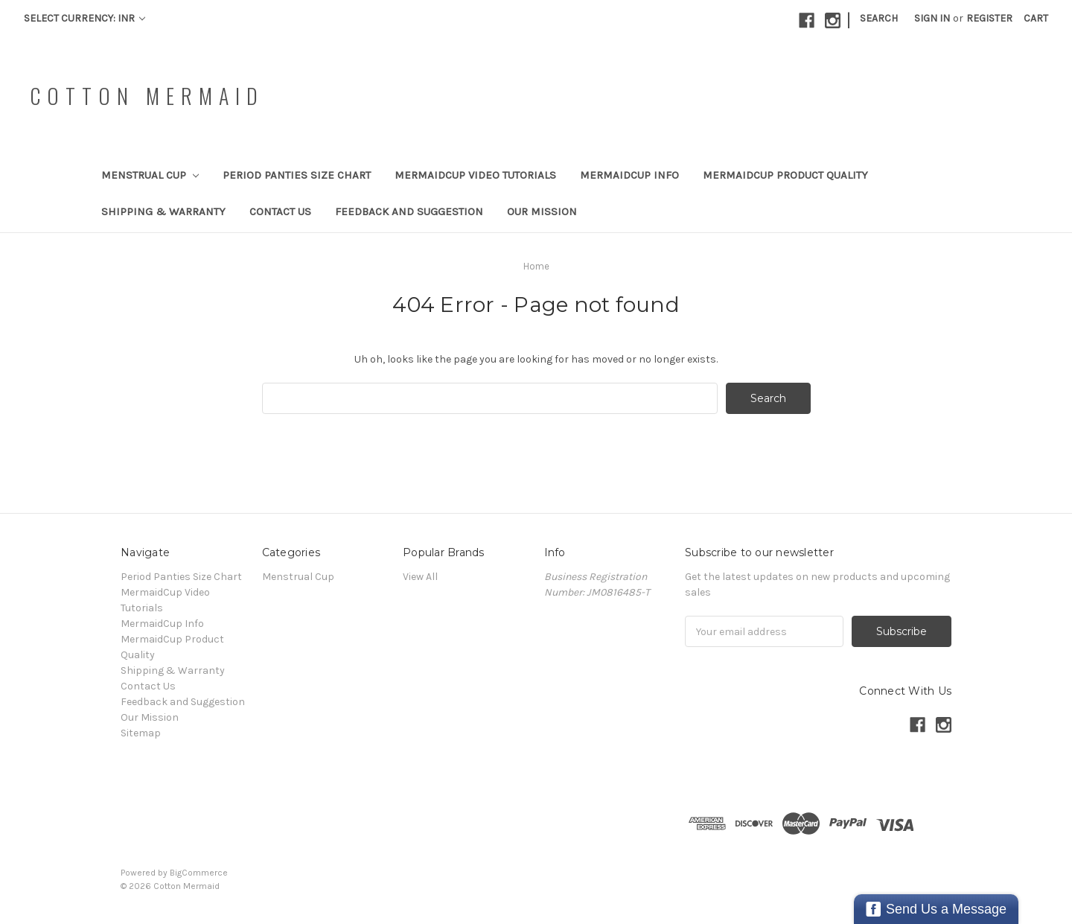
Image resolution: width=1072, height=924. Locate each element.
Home (536, 266)
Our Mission (542, 211)
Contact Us (280, 211)
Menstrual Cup (150, 175)
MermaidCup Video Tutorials (475, 175)
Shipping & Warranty (163, 211)
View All (420, 576)
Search (879, 18)
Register (989, 18)
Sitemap (141, 733)
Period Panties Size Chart (297, 175)
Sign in (932, 18)
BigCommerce (199, 872)
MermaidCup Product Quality (785, 175)
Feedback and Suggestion (409, 211)
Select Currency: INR (84, 18)
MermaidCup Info (629, 175)
